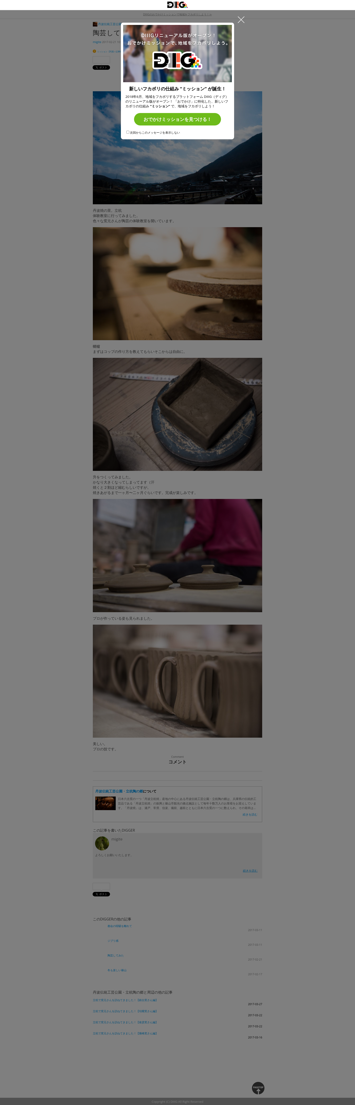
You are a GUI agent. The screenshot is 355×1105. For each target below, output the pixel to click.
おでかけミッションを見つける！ (177, 119)
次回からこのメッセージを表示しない (153, 132)
